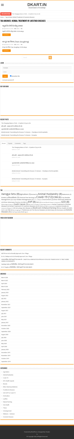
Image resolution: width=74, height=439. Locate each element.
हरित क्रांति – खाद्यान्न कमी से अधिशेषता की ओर (11, 126)
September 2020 (6, 331)
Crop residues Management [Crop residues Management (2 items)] (23, 199)
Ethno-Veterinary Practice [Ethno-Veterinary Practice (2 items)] (12, 202)
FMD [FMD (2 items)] (38, 202)
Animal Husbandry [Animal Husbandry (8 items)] (50, 193)
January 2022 (4, 301)
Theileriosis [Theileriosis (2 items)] (27, 210)
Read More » (6, 34)
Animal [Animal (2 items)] (34, 194)
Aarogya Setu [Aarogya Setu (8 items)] (10, 193)
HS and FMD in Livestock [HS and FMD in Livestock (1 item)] (48, 206)
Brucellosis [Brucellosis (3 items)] (13, 197)
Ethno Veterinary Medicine (10, 387)
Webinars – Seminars (9, 414)
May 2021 (4, 319)
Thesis (5, 408)
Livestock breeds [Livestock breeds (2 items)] (62, 206)
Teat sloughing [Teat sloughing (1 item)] (17, 210)
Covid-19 (5, 378)
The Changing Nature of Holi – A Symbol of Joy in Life (26, 14)
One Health (6, 405)
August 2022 (4, 295)
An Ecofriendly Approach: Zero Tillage (18, 253)
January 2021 (4, 322)
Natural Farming (7, 402)
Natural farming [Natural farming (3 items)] (51, 208)
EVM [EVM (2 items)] (25, 202)
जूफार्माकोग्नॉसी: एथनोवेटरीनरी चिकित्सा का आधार (12, 129)
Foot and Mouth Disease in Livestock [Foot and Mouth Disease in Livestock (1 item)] (51, 202)
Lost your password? (8, 80)
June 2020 (4, 340)
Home (2, 17)
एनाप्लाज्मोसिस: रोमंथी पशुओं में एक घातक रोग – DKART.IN (15, 259)
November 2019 (5, 355)
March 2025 (4, 280)
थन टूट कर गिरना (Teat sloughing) (15, 42)
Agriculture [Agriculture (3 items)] (25, 194)
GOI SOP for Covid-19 (9, 393)
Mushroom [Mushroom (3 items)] (38, 208)
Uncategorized (7, 411)
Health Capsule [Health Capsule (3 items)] (21, 204)
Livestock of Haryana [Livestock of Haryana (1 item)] (7, 208)
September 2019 (6, 361)
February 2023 (5, 289)
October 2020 (5, 328)
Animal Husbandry (8, 375)
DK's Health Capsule (8, 381)
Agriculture (6, 372)
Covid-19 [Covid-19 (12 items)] (44, 197)
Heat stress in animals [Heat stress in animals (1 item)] (34, 204)
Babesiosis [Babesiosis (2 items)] (66, 194)
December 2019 (5, 352)
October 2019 (5, 358)
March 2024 (4, 286)
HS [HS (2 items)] (40, 206)
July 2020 (3, 337)
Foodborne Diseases (9, 390)
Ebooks (5, 384)
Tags (24, 143)
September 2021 (6, 307)
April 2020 (4, 346)
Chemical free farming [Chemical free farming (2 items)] (27, 197)
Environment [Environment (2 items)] (47, 199)
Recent (4, 143)
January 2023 (4, 292)
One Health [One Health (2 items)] (63, 208)
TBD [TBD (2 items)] (10, 210)
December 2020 (5, 325)
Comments (18, 143)
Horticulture (6, 396)
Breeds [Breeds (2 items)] (4, 197)
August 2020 (4, 334)
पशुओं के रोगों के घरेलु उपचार (12, 26)
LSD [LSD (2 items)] (15, 208)
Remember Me (15, 76)
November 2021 (5, 304)
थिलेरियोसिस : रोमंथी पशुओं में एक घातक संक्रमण (22, 264)
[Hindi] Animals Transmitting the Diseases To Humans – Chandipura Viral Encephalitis (24, 132)
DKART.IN (37, 4)
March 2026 (4, 277)
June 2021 (4, 316)
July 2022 (3, 298)
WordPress (34, 432)
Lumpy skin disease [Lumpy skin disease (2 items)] (25, 208)
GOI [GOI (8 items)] (65, 201)
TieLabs (48, 432)
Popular (10, 143)
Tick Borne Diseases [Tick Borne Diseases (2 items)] (39, 210)
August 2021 (4, 310)
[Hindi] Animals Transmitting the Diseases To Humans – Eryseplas (19, 135)
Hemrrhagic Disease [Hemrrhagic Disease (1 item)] (46, 204)
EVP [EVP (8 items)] (32, 201)
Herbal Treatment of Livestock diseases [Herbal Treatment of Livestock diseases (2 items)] (23, 206)
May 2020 (4, 343)
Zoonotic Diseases (8, 417)
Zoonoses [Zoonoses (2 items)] (61, 210)
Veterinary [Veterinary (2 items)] (51, 210)
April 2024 (4, 283)
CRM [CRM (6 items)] (57, 197)
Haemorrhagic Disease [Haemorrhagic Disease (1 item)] (7, 204)
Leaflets (18, 28)
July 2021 (3, 313)
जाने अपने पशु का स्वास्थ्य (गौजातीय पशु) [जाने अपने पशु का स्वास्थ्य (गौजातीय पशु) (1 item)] (19, 212)
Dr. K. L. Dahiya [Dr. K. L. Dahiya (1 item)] (37, 199)
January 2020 (4, 349)
